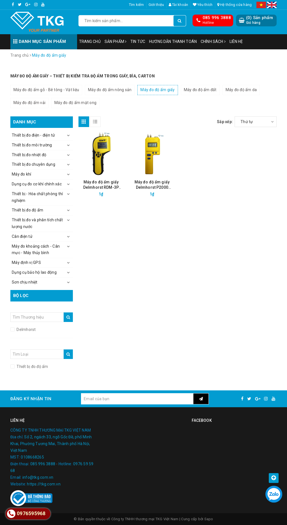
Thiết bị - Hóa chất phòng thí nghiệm (37, 197)
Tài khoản (178, 5)
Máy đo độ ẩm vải (29, 102)
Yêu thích (203, 5)
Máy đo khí (21, 174)
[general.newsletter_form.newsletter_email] (137, 398)
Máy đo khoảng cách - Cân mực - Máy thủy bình (36, 249)
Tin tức (137, 41)
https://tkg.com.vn (44, 484)
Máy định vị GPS (26, 262)
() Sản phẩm (259, 20)
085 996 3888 (217, 17)
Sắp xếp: (225, 121)
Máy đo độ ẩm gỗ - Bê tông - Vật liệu (46, 90)
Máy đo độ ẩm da (241, 90)
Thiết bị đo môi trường (32, 145)
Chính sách (213, 41)
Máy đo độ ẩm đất (200, 90)
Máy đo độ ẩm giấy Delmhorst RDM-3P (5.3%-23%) (101, 185)
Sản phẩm (115, 41)
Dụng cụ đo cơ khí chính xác (37, 184)
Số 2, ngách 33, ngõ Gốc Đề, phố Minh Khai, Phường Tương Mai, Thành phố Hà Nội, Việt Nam (51, 444)
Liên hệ (236, 41)
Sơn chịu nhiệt (25, 282)
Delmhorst (26, 329)
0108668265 (32, 457)
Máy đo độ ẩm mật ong (75, 102)
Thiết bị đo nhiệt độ (29, 155)
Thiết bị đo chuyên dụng (33, 164)
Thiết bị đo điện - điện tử (33, 135)
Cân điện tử (22, 236)
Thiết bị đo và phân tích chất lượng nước (37, 223)
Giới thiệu (156, 5)
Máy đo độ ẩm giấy (157, 90)
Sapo (208, 519)
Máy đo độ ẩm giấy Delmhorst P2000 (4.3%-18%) (152, 185)
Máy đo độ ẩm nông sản (109, 90)
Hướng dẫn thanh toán (173, 41)
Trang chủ (90, 41)
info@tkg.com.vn (38, 477)
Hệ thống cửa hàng (234, 5)
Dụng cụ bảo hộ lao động (34, 272)
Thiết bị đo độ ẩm (27, 210)
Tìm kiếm (136, 5)
